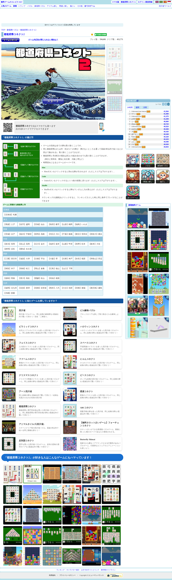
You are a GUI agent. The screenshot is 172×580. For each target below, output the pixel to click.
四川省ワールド (165, 6)
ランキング (60, 570)
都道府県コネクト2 (28, 30)
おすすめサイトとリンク (90, 570)
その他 (79, 6)
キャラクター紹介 (72, 570)
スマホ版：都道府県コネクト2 (124, 2)
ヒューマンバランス (96, 575)
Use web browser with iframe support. (148, 124)
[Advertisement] (54, 16)
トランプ (21, 6)
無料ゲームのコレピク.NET (11, 2)
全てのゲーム (89, 6)
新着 (15, 6)
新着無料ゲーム (134, 205)
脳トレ (72, 6)
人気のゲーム (6, 6)
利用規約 (52, 575)
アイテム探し (52, 6)
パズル (30, 6)
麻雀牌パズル (39, 6)
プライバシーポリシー (67, 575)
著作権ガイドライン (108, 570)
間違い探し (63, 6)
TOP (3, 30)
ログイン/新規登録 (145, 2)
